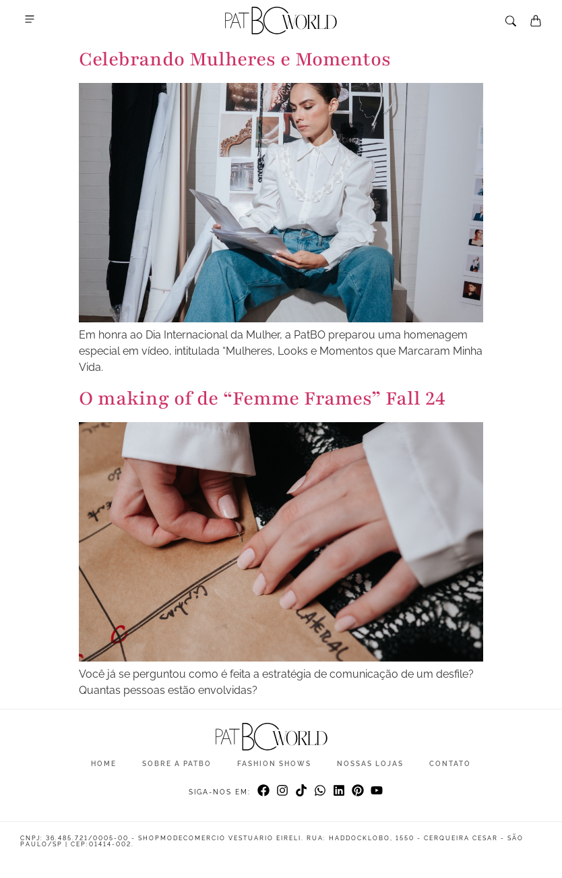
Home (104, 763)
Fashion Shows (274, 763)
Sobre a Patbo (177, 763)
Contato (450, 763)
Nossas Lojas (370, 763)
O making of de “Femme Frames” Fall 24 (262, 398)
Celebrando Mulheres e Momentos (235, 59)
